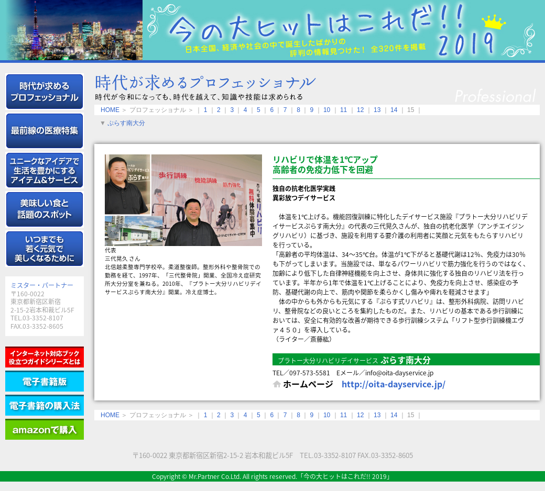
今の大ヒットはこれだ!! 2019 (272, 30)
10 (326, 110)
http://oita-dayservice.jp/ (393, 383)
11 (343, 110)
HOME (110, 110)
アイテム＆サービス (44, 170)
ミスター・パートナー (41, 285)
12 (360, 110)
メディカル (44, 131)
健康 (44, 248)
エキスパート (44, 91)
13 (377, 110)
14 (393, 110)
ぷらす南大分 (126, 123)
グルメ (44, 209)
